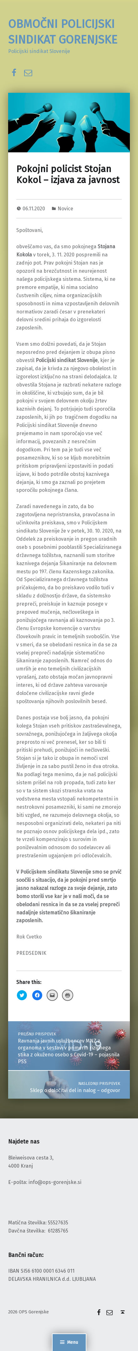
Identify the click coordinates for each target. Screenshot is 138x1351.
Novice (65, 209)
